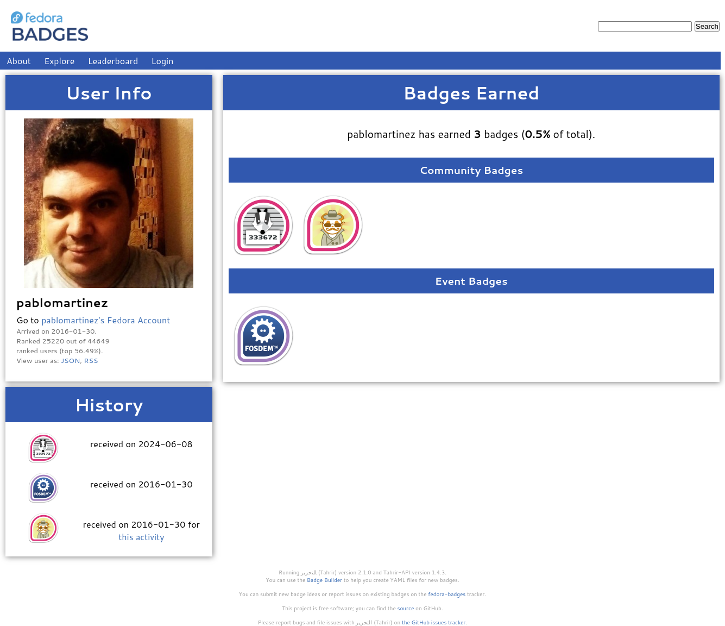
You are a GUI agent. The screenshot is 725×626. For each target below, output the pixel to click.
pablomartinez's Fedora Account (105, 320)
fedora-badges (446, 594)
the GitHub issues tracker (434, 622)
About (19, 60)
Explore (59, 60)
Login (163, 60)
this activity (141, 536)
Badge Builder (324, 580)
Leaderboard (113, 60)
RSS (91, 360)
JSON (70, 360)
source (406, 608)
